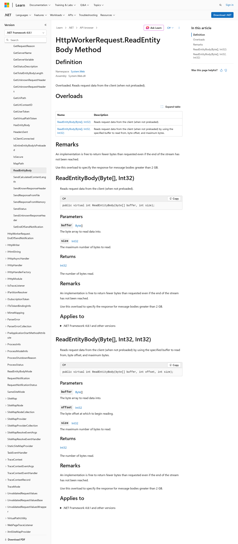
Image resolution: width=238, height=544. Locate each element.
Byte (78, 225)
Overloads (199, 39)
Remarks (198, 44)
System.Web (78, 71)
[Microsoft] (6, 5)
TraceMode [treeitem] (13, 474)
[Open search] (220, 5)
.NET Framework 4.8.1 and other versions (89, 326)
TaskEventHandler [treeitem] (17, 440)
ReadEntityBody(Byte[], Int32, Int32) (209, 55)
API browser (87, 27)
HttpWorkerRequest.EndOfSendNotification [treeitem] (20, 223)
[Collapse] (45, 25)
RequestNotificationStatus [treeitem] (22, 372)
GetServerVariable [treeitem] (23, 46)
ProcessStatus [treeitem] (15, 352)
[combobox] (25, 33)
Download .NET (222, 15)
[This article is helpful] (221, 70)
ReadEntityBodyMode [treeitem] (19, 358)
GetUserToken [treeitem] (21, 98)
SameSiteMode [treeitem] (16, 379)
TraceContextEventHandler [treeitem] (22, 460)
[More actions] (179, 28)
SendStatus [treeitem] (19, 196)
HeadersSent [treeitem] (20, 119)
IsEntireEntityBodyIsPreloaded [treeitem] (29, 135)
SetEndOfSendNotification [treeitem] (28, 214)
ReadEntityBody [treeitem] (22, 157)
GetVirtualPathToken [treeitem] (25, 105)
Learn (59, 27)
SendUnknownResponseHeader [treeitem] (29, 205)
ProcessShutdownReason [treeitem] (21, 345)
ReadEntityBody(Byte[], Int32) (74, 122)
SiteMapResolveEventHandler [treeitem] (24, 426)
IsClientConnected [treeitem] (23, 126)
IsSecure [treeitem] (18, 144)
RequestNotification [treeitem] (18, 365)
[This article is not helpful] (225, 70)
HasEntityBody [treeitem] (21, 112)
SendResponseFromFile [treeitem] (26, 182)
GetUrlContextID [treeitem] (22, 92)
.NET (71, 27)
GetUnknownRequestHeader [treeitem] (29, 67)
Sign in (230, 4)
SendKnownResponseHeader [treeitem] (29, 175)
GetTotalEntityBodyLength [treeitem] (28, 60)
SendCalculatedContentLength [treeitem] (29, 166)
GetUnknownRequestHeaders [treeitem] (29, 76)
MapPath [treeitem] (18, 150)
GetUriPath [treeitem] (19, 85)
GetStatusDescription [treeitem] (25, 53)
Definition (199, 34)
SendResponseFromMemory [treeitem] (29, 189)
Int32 (75, 241)
